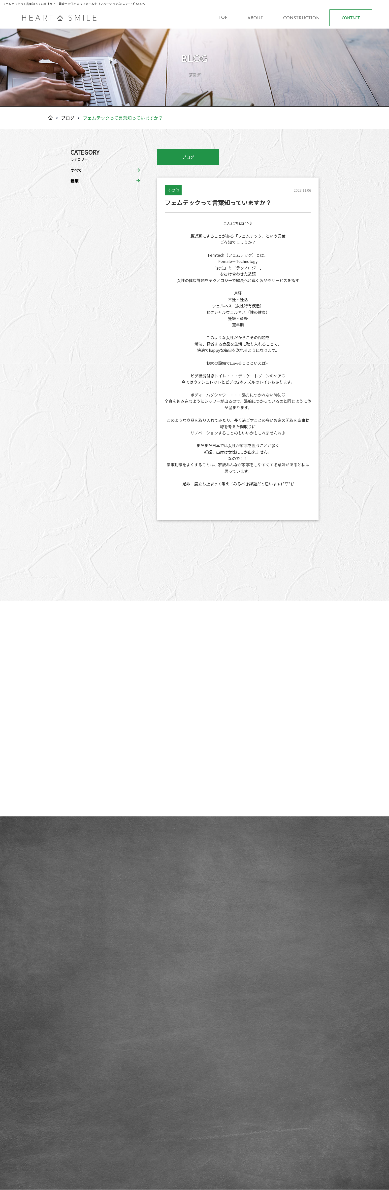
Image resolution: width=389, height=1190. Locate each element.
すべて (76, 170)
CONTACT (351, 18)
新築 (74, 181)
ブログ (67, 117)
